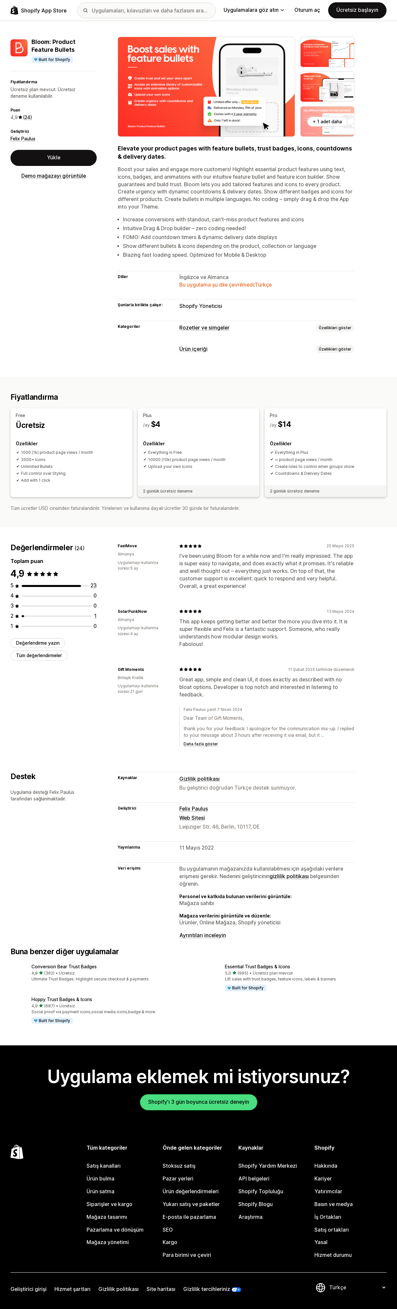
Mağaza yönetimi (108, 1242)
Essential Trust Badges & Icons (257, 966)
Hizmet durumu (333, 1255)
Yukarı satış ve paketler (191, 1204)
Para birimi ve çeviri (187, 1255)
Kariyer (323, 1179)
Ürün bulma (100, 1179)
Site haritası (161, 1289)
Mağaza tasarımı (107, 1217)
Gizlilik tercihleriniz (206, 1289)
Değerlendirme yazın (38, 643)
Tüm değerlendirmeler (39, 655)
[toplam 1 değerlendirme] (95, 616)
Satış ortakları (331, 1230)
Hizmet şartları (72, 1289)
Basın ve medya (333, 1204)
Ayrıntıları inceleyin (202, 935)
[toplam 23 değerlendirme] (93, 585)
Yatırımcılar (328, 1191)
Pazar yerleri (178, 1179)
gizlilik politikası (289, 876)
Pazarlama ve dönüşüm (115, 1230)
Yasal (321, 1242)
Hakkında (325, 1166)
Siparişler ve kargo (109, 1204)
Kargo (170, 1242)
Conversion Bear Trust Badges (64, 966)
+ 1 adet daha (327, 121)
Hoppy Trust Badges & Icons (61, 999)
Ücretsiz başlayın (357, 10)
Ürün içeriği (193, 349)
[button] (101, 973)
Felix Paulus (22, 138)
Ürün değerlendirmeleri (191, 1191)
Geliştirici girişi (28, 1289)
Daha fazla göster (201, 743)
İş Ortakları (327, 1217)
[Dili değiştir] (357, 1287)
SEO (168, 1230)
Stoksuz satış (179, 1166)
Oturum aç (307, 10)
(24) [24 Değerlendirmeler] (27, 117)
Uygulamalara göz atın (254, 10)
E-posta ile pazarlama (189, 1217)
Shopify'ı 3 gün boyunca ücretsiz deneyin (198, 1102)
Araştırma (250, 1217)
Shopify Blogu (255, 1204)
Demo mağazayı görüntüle (53, 176)
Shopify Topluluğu (260, 1191)
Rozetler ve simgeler (204, 328)
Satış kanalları (104, 1166)
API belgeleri (253, 1179)
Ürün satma (100, 1191)
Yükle (53, 157)
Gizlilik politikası (199, 779)
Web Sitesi (192, 818)
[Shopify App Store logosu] (38, 10)
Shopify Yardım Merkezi (267, 1166)
